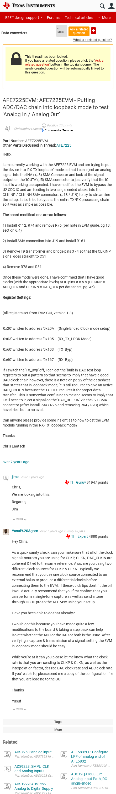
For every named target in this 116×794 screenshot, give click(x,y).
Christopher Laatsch (28, 129)
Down (25, 520)
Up (14, 520)
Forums (53, 17)
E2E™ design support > (23, 17)
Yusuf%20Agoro (25, 531)
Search (102, 6)
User (111, 6)
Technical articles (79, 17)
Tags (58, 722)
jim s (16, 477)
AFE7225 (63, 145)
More (106, 17)
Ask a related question (79, 31)
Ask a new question (93, 30)
